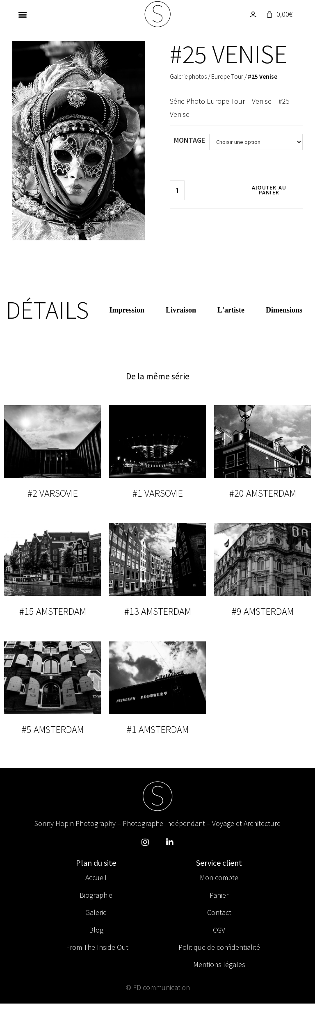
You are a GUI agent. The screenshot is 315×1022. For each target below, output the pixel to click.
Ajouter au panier (269, 190)
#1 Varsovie (157, 493)
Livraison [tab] (181, 310)
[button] (22, 14)
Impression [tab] (126, 310)
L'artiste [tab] (230, 310)
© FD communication (158, 987)
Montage (189, 140)
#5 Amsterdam (53, 729)
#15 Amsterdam (52, 611)
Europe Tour (227, 76)
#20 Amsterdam (262, 493)
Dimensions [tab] (284, 310)
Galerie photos (188, 76)
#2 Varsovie (52, 493)
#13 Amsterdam (157, 611)
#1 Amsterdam (158, 729)
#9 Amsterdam (263, 611)
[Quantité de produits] (177, 190)
